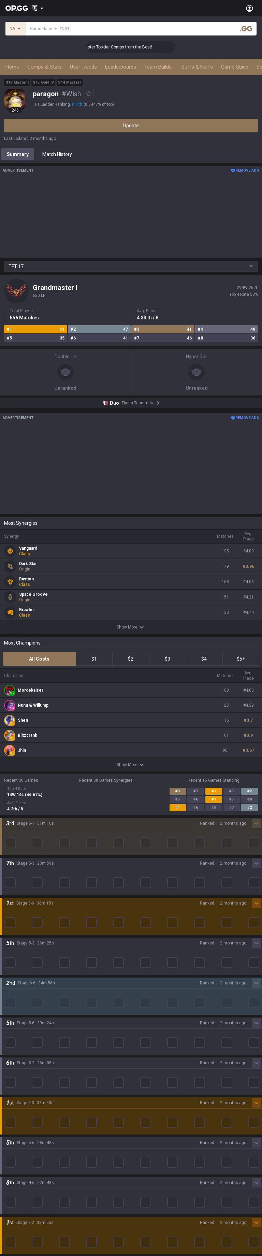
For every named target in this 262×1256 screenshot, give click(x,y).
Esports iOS (143, 1068)
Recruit (138, 1200)
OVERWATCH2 (19, 1003)
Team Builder (158, 67)
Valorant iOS (144, 1019)
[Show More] (38, 8)
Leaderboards (120, 67)
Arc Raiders (16, 1052)
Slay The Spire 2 (21, 1076)
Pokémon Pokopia (23, 1068)
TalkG (10, 1134)
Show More (131, 627)
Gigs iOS (140, 1035)
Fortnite (12, 1035)
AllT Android (144, 994)
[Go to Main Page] (16, 8)
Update (131, 125)
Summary (18, 154)
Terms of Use (18, 1192)
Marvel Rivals (18, 1027)
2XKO (10, 1019)
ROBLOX (13, 1060)
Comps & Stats (44, 67)
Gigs (8, 1150)
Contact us (15, 1217)
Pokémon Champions (27, 1093)
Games (11, 1117)
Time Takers (17, 1084)
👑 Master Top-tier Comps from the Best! (125, 47)
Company (14, 944)
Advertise (141, 1192)
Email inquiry (17, 1209)
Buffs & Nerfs (197, 67)
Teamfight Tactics (23, 986)
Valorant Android (149, 1011)
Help (9, 1200)
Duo (8, 1125)
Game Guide (234, 67)
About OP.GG (17, 936)
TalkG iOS (141, 1052)
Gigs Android (144, 1027)
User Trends (83, 67)
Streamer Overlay (23, 1158)
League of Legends (24, 978)
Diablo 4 (12, 1101)
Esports (12, 1142)
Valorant (13, 994)
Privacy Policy (20, 1184)
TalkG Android (146, 1043)
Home (12, 67)
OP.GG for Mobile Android (158, 978)
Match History (57, 154)
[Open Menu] (250, 8)
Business (140, 1184)
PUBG (10, 1011)
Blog (9, 952)
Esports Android (148, 1060)
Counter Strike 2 (21, 1043)
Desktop (13, 1109)
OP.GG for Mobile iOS (153, 986)
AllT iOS (139, 1003)
